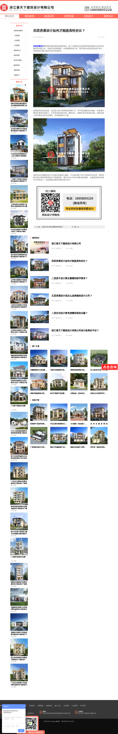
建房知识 (108, 16)
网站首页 (9, 16)
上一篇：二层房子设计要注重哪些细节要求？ (49, 227)
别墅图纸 (41, 705)
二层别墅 (66, 705)
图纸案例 (29, 16)
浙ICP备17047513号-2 (67, 721)
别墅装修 (69, 16)
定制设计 (88, 16)
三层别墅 (74, 705)
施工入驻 (57, 705)
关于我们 (83, 705)
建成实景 (49, 16)
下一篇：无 (75, 227)
